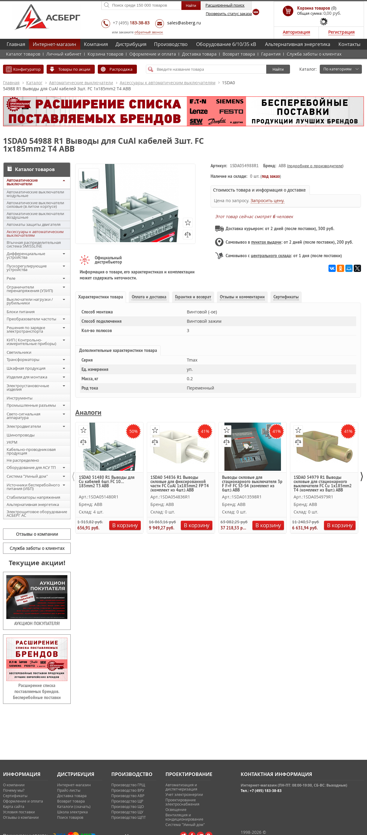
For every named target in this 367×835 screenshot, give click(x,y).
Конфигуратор (27, 69)
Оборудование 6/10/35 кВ (226, 44)
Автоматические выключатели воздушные (35, 215)
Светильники (19, 352)
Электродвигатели (24, 426)
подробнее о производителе (315, 165)
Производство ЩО (127, 806)
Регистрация (341, 32)
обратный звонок (148, 32)
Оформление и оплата (152, 54)
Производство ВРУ (127, 790)
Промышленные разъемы (31, 405)
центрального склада (271, 255)
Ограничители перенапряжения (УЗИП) (30, 288)
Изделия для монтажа (27, 377)
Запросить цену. (268, 200)
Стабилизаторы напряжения (33, 497)
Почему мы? (13, 790)
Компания (96, 44)
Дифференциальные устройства (26, 255)
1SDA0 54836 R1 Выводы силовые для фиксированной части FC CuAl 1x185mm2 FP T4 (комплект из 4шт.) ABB (179, 483)
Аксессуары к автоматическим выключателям (167, 82)
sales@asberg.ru (184, 23)
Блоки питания (21, 311)
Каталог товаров (23, 54)
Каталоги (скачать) (74, 806)
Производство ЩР (127, 801)
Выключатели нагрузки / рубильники (30, 301)
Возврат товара (239, 54)
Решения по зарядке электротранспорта (26, 329)
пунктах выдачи (266, 242)
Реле (11, 278)
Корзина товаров (105, 54)
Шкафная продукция (26, 368)
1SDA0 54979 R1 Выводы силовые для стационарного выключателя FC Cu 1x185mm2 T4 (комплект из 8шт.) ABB (323, 483)
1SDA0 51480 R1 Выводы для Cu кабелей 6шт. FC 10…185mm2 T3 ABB (106, 481)
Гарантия (271, 54)
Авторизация (296, 32)
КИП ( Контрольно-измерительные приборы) (31, 341)
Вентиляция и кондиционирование (184, 816)
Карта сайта (13, 806)
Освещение (176, 809)
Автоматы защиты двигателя (33, 224)
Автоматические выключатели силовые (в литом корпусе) (35, 204)
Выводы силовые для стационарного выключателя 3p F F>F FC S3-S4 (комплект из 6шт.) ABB (252, 483)
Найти (278, 69)
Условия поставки (19, 811)
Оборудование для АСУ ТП (31, 467)
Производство (171, 44)
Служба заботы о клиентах (314, 54)
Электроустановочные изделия (28, 387)
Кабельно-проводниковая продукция (31, 451)
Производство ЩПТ (128, 817)
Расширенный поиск (225, 5)
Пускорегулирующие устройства (27, 267)
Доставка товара (199, 54)
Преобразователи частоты (31, 319)
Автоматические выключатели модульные (35, 193)
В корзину (125, 525)
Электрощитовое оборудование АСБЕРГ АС (37, 513)
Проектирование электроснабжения (182, 801)
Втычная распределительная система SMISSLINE (34, 244)
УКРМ (12, 442)
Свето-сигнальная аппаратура (23, 415)
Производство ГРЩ (128, 784)
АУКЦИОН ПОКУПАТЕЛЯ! (37, 623)
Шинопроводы (21, 435)
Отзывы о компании (37, 534)
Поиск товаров (70, 817)
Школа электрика (72, 811)
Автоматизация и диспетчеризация (181, 786)
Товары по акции (74, 69)
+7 (131, 23)
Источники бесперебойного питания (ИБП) (33, 486)
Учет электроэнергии (184, 794)
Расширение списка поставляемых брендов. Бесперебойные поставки (37, 691)
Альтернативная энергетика (297, 44)
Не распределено (23, 460)
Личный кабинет (64, 54)
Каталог (34, 82)
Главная (16, 44)
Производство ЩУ (127, 811)
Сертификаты (15, 795)
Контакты (349, 44)
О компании (14, 784)
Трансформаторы (23, 359)
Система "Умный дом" (27, 476)
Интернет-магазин (54, 44)
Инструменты (19, 398)
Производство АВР (127, 795)
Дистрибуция (131, 44)
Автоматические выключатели (81, 82)
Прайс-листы (68, 790)
